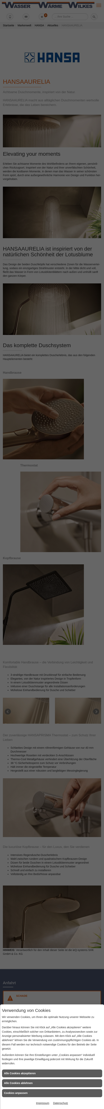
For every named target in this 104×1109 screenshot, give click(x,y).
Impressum (42, 1103)
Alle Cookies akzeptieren (20, 1073)
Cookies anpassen (16, 1092)
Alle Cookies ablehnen (18, 1083)
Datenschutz (60, 1103)
